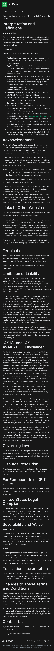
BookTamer (13, 4)
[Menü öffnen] (51, 4)
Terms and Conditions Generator (39, 116)
